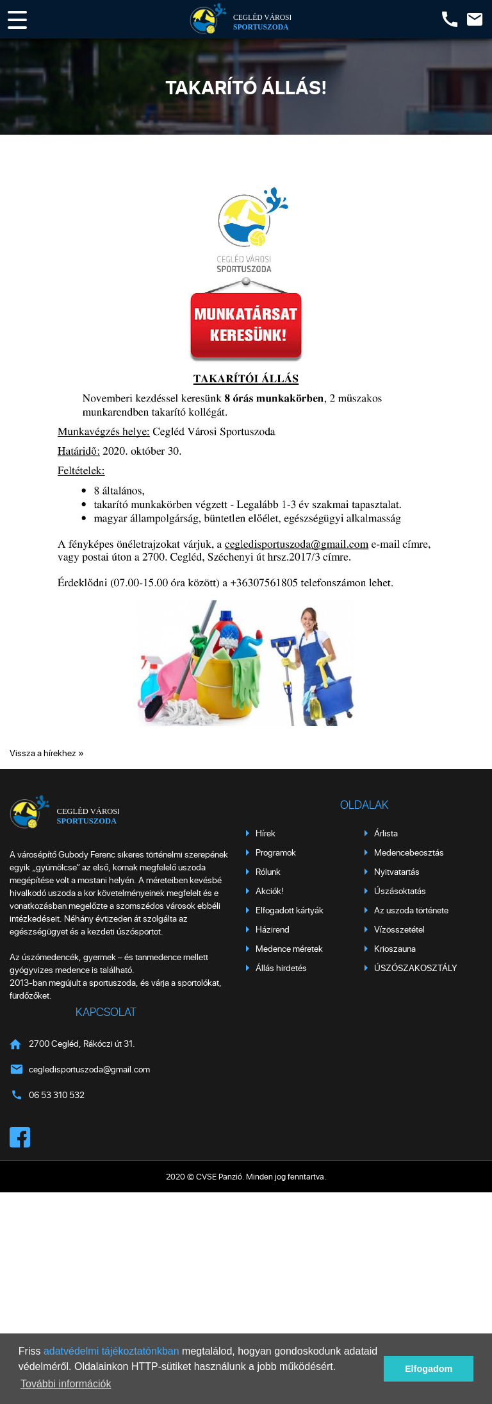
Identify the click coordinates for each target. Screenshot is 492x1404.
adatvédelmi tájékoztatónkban (111, 1351)
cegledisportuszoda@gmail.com (89, 1069)
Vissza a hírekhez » (47, 753)
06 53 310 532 (57, 1094)
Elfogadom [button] (428, 1369)
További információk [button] (65, 1383)
